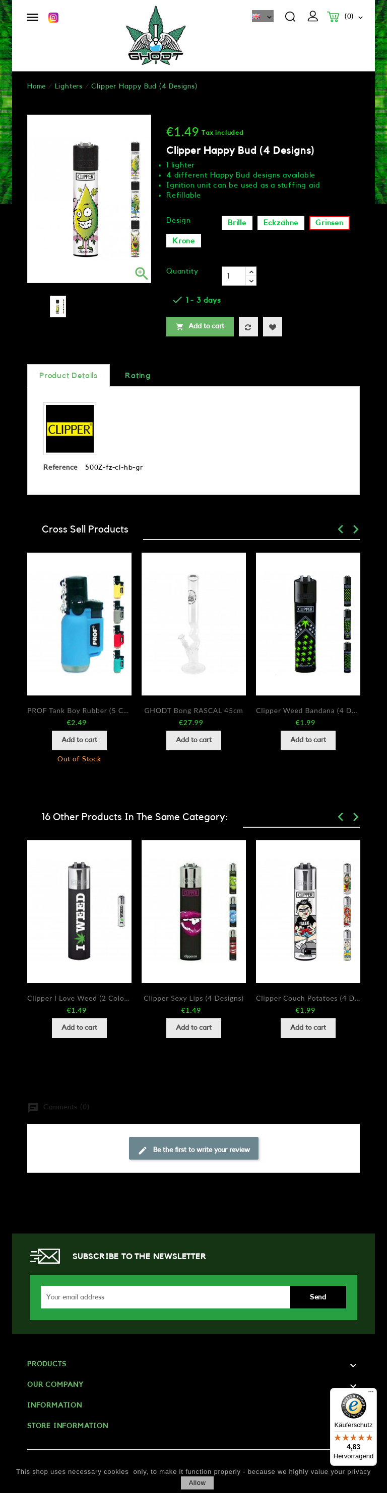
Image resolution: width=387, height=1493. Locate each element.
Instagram (53, 18)
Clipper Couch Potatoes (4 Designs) (308, 998)
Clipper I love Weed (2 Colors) (79, 998)
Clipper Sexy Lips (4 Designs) (193, 998)
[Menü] (371, 1394)
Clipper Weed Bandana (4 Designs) (308, 710)
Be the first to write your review (194, 1151)
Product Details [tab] (68, 376)
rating (138, 376)
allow (197, 1482)
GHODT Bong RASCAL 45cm (193, 710)
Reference (60, 467)
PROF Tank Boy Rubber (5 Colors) (79, 710)
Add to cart (200, 327)
